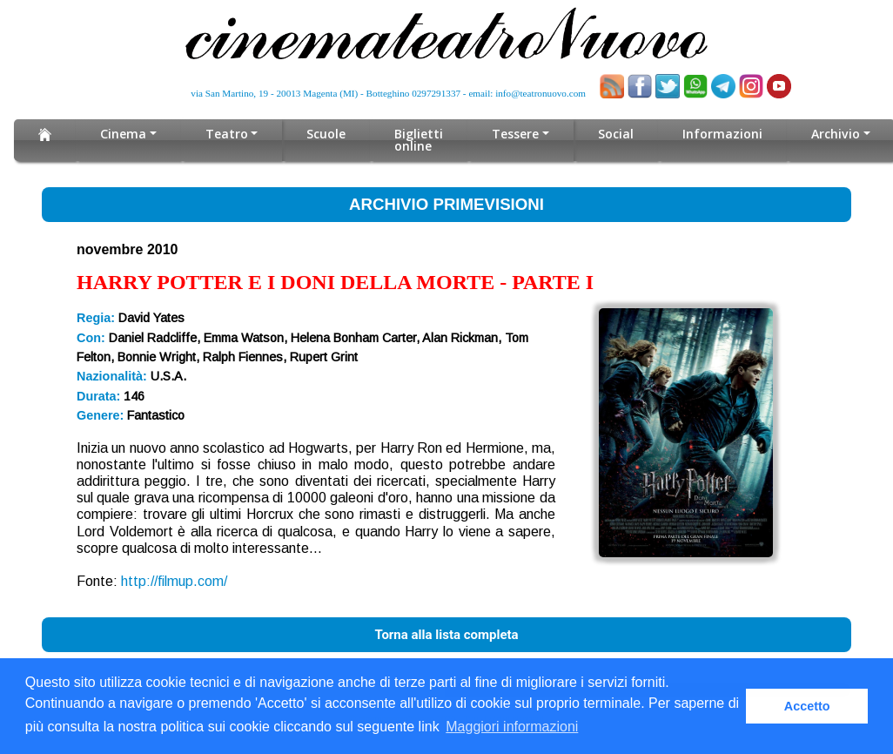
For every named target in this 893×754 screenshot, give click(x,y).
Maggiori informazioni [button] (512, 726)
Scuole (326, 133)
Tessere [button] (515, 133)
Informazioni (722, 133)
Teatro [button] (226, 133)
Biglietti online (418, 139)
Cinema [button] (123, 133)
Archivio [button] (835, 133)
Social (616, 133)
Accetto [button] (807, 706)
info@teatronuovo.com (540, 93)
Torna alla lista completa (446, 635)
